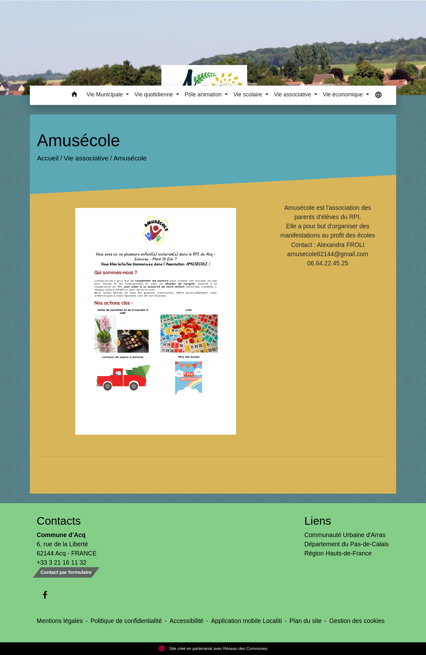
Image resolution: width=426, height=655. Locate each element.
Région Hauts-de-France (338, 553)
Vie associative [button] (293, 94)
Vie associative (86, 158)
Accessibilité (187, 620)
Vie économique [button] (343, 94)
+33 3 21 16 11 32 (62, 562)
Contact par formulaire (66, 572)
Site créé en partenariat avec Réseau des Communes (213, 648)
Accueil (47, 158)
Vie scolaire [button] (248, 94)
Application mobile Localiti (246, 620)
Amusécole (129, 158)
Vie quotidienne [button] (154, 94)
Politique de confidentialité (126, 620)
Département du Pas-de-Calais (346, 544)
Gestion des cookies (356, 620)
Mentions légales (60, 620)
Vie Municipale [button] (105, 94)
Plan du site (305, 620)
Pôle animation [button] (204, 94)
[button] (74, 95)
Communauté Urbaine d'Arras (344, 534)
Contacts (59, 521)
